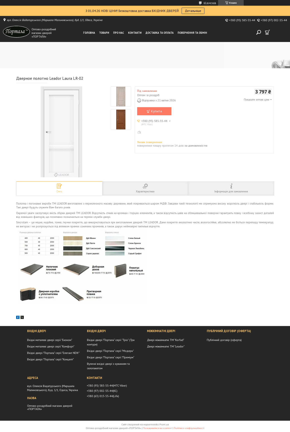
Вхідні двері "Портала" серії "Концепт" (50, 359)
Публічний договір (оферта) (224, 340)
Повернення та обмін (192, 33)
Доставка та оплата (160, 33)
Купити (156, 111)
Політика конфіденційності (189, 428)
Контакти (135, 33)
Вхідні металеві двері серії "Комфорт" (50, 346)
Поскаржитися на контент (157, 428)
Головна (89, 33)
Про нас (118, 33)
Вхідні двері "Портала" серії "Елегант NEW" (53, 353)
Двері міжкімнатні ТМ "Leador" (165, 346)
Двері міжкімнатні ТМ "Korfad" (165, 340)
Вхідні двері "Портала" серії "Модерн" (110, 351)
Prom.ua (164, 424)
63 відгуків (210, 2)
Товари (104, 33)
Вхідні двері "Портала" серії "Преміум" (110, 357)
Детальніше (193, 11)
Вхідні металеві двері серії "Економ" (49, 340)
